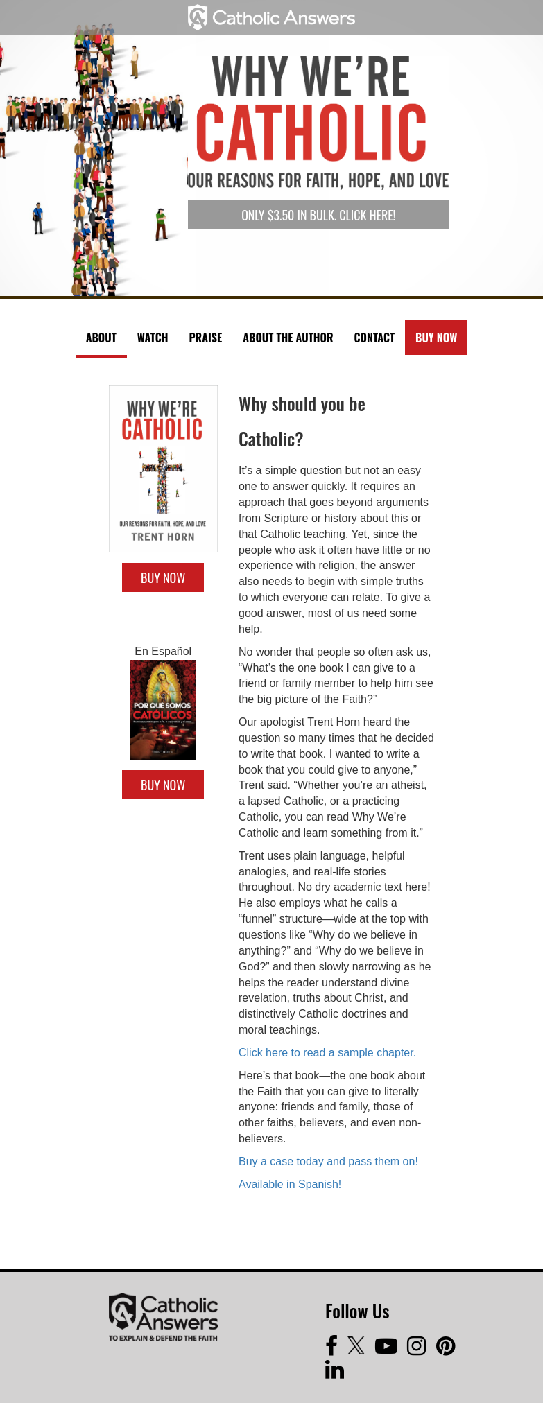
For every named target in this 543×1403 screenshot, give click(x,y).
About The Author (288, 337)
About (101, 337)
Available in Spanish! (290, 1184)
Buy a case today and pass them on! (328, 1161)
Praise (205, 337)
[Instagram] (421, 1350)
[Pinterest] (449, 1350)
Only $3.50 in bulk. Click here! (318, 215)
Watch (153, 337)
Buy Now (436, 337)
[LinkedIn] (338, 1373)
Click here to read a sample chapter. (327, 1052)
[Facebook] (336, 1350)
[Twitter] (360, 1350)
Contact (374, 337)
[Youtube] (391, 1350)
